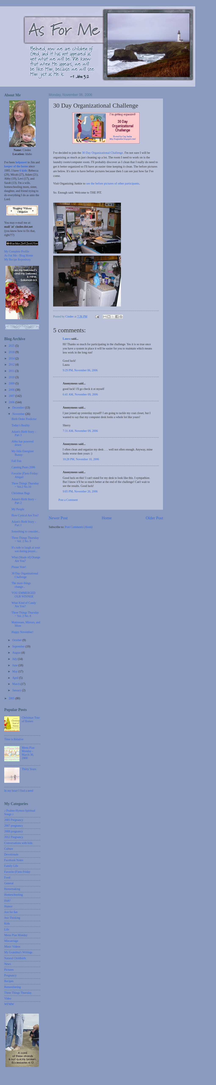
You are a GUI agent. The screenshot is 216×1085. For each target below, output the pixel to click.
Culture (8, 848)
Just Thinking (12, 917)
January (17, 690)
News (7, 964)
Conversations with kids (18, 843)
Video (7, 998)
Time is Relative (14, 739)
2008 (12, 389)
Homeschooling (13, 894)
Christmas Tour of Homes (31, 719)
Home (107, 518)
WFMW (9, 1004)
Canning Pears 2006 (23, 467)
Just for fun (11, 912)
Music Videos (12, 946)
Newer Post (58, 518)
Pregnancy (10, 975)
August (16, 652)
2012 (12, 364)
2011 (12, 371)
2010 (12, 377)
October (17, 640)
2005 (12, 698)
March (16, 684)
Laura (67, 338)
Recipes (9, 981)
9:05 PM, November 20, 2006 (80, 491)
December (18, 407)
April (15, 677)
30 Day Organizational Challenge (102, 152)
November (18, 414)
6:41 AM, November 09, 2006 (80, 394)
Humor (8, 906)
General (9, 883)
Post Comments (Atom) (79, 527)
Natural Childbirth (15, 958)
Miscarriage (11, 940)
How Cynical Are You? (25, 515)
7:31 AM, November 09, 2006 (80, 430)
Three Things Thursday (18, 992)
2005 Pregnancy (13, 820)
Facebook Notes (13, 860)
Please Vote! (18, 567)
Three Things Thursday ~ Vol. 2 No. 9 (25, 539)
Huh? (7, 900)
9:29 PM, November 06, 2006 (80, 370)
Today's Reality (20, 425)
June (15, 665)
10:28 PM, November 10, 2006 (81, 459)
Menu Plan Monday (16, 935)
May (15, 671)
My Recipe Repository (17, 259)
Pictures (9, 969)
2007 (12, 396)
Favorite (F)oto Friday (17, 871)
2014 (12, 358)
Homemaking (12, 889)
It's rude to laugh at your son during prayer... (25, 549)
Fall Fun (16, 461)
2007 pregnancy (13, 825)
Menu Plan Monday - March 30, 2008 (28, 753)
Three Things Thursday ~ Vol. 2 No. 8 (25, 614)
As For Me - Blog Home (18, 255)
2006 (12, 402)
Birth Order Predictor (23, 419)
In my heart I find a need (18, 790)
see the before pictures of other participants (112, 183)
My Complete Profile (16, 251)
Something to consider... (25, 531)
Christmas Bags (20, 493)
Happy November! (22, 632)
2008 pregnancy (13, 831)
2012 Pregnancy (13, 837)
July (15, 659)
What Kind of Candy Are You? (23, 604)
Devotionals (11, 854)
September (18, 646)
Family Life (11, 865)
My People (17, 509)
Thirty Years (29, 769)
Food (7, 877)
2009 (12, 383)
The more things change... (20, 585)
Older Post (154, 518)
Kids (7, 923)
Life (6, 929)
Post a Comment (68, 500)
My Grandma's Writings (18, 952)
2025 (12, 345)
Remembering (12, 987)
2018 (12, 352)
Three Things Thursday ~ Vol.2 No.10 (25, 485)
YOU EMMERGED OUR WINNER (23, 594)
